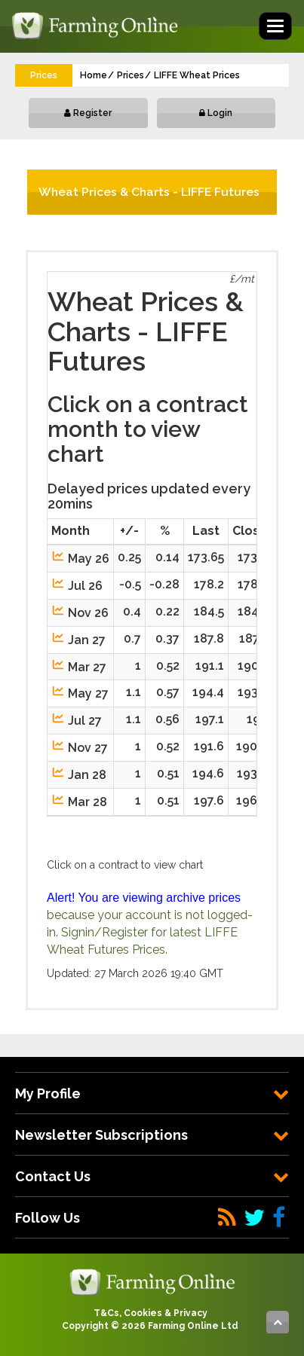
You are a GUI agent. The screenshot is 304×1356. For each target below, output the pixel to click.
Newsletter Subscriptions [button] (152, 1135)
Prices (130, 75)
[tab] (152, 1093)
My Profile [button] (152, 1093)
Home (93, 75)
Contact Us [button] (152, 1176)
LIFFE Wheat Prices (197, 75)
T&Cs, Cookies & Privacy (150, 1313)
